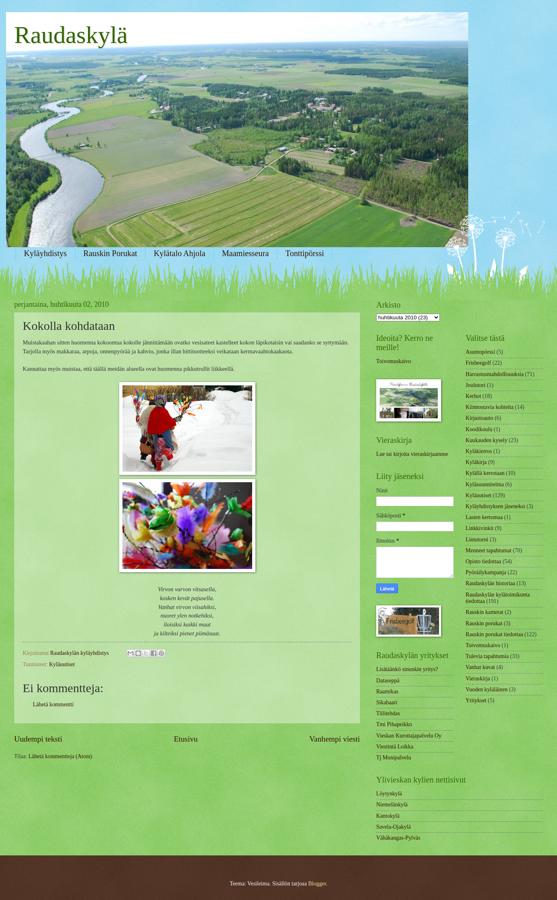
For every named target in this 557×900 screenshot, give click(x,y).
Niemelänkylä (391, 805)
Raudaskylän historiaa (490, 583)
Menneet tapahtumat (489, 550)
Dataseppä (387, 681)
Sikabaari (386, 702)
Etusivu (186, 739)
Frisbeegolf (478, 363)
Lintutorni (477, 540)
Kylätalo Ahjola (179, 253)
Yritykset (476, 700)
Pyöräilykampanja (486, 572)
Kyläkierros (479, 451)
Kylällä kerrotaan (485, 473)
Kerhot (473, 396)
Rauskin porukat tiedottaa (494, 634)
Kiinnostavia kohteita (490, 407)
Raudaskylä (71, 34)
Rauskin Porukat (110, 253)
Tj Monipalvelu (393, 758)
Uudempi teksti (38, 739)
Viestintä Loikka (394, 747)
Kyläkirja (476, 462)
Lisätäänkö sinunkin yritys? (407, 669)
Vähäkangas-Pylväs (398, 838)
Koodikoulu (479, 429)
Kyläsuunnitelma (485, 484)
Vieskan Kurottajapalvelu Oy (408, 736)
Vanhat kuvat (480, 667)
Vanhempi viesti (334, 739)
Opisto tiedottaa (483, 561)
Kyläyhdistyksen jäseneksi (495, 506)
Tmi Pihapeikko (394, 724)
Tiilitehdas (388, 713)
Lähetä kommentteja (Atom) (60, 756)
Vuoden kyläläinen (487, 689)
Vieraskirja (478, 679)
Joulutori (476, 385)
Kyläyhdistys (45, 253)
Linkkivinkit (480, 528)
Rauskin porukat (484, 623)
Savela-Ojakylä (393, 827)
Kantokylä (387, 816)
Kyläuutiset (62, 664)
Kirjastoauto (479, 418)
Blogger (317, 884)
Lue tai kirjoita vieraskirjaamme (412, 454)
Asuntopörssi (480, 352)
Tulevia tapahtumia (487, 656)
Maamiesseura (245, 253)
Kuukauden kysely (487, 440)
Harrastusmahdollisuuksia (495, 374)
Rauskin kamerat (484, 612)
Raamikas (387, 691)
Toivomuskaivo (393, 361)
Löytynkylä (389, 794)
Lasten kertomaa (484, 517)
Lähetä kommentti (53, 704)
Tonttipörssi (304, 253)
